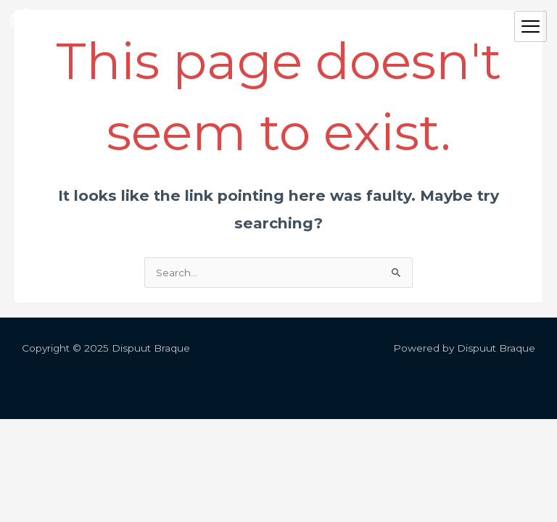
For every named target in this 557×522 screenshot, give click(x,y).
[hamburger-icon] (530, 27)
